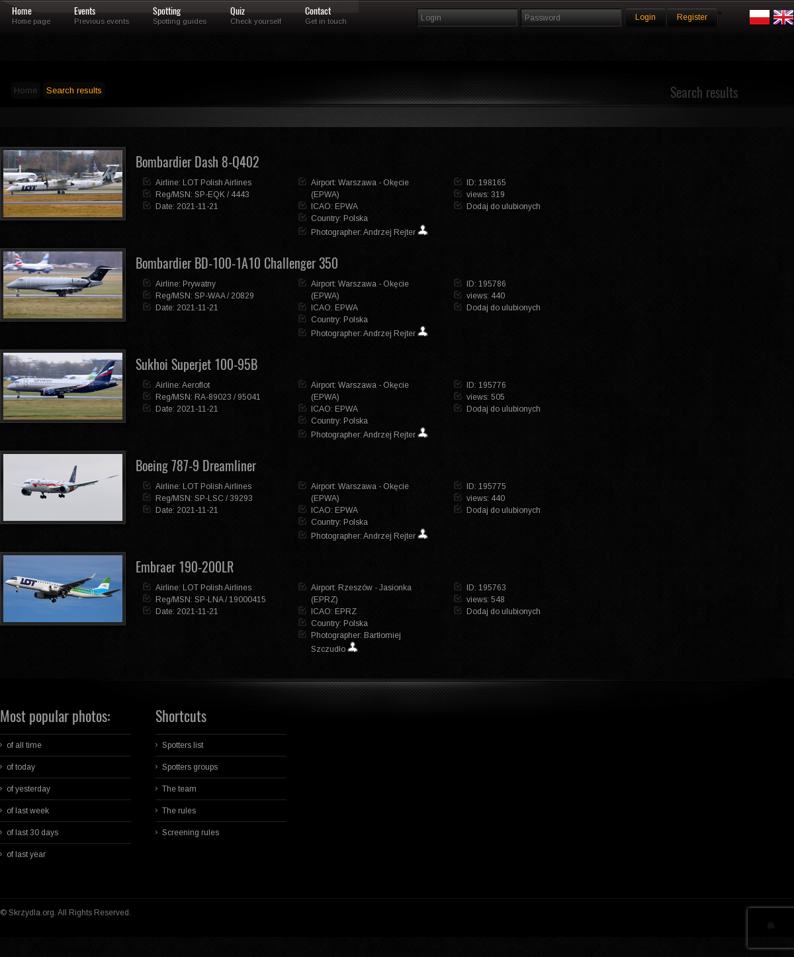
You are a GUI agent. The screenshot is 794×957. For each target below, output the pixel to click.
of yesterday (28, 789)
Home (22, 11)
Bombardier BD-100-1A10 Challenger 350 (237, 263)
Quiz (237, 11)
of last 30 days (32, 832)
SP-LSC (209, 498)
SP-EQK (210, 194)
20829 (242, 295)
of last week (28, 810)
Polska (355, 218)
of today (21, 767)
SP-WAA (210, 295)
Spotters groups (190, 767)
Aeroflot (196, 385)
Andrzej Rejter (389, 232)
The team (179, 789)
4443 (240, 194)
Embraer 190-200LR (185, 567)
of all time (24, 745)
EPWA (346, 206)
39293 (241, 498)
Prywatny (199, 284)
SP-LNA (209, 599)
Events (84, 11)
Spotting (167, 11)
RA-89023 (213, 397)
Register (692, 17)
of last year (26, 854)
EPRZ (346, 611)
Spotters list (182, 745)
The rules (179, 810)
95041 (249, 397)
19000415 (247, 599)
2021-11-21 (197, 206)
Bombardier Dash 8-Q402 (197, 162)
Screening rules (190, 832)
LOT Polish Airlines (217, 182)
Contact (318, 11)
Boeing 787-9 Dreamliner (196, 466)
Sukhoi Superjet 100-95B (196, 364)
